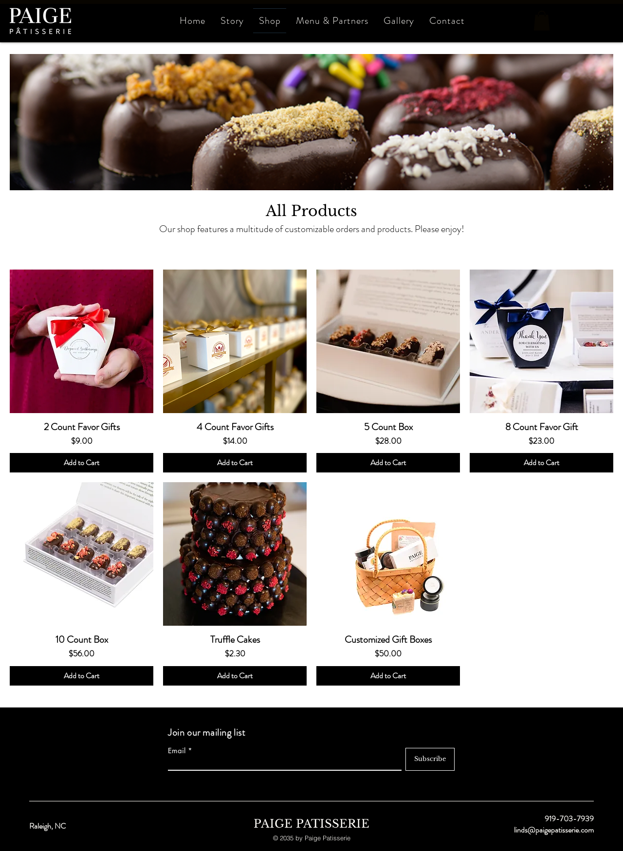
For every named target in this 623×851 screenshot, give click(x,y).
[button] (541, 21)
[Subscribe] (430, 759)
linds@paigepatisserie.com (554, 829)
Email (176, 750)
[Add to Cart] (81, 462)
